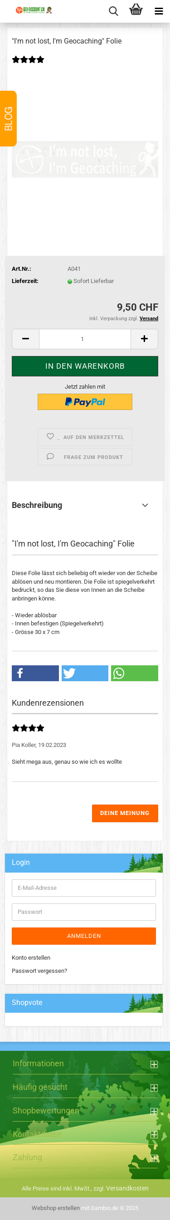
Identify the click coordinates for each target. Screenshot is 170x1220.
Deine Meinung (125, 813)
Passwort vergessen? (39, 970)
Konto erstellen (31, 957)
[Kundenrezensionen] (32, 65)
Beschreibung (37, 505)
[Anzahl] (85, 339)
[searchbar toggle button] (113, 11)
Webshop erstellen (56, 1208)
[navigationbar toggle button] (158, 11)
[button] (25, 339)
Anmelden (84, 935)
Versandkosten (127, 1188)
